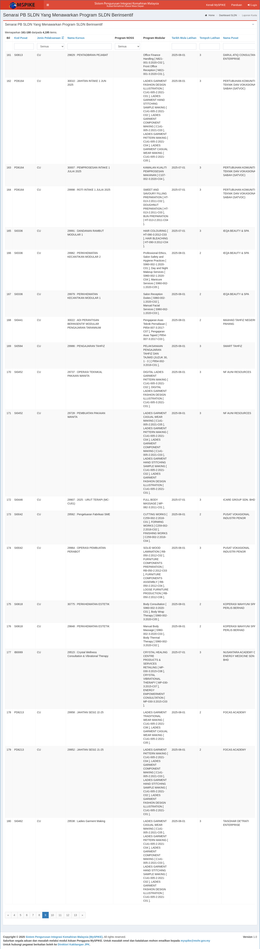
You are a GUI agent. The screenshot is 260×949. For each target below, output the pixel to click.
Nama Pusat (230, 37)
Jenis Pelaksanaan (49, 37)
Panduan (236, 4)
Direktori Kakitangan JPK (74, 944)
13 (75, 915)
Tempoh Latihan (210, 37)
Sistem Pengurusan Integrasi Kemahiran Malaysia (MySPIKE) (64, 936)
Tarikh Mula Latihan (184, 37)
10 (52, 915)
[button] (48, 5)
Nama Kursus (76, 37)
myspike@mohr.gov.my (195, 940)
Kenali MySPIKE (216, 4)
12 (67, 915)
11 (60, 915)
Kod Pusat (20, 37)
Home (210, 15)
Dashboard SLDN (228, 15)
